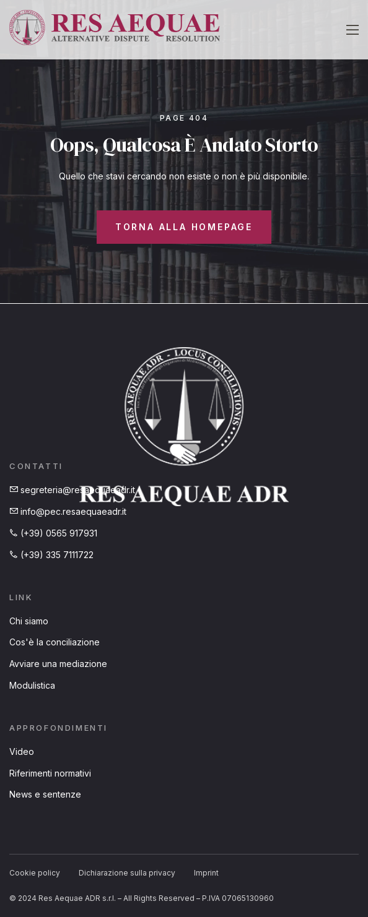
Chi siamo (28, 621)
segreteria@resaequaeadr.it (72, 489)
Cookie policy (34, 872)
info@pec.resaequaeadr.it (67, 511)
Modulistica (32, 685)
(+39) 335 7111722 (51, 554)
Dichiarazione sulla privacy (127, 872)
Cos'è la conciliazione (54, 642)
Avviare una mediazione (58, 663)
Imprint (206, 872)
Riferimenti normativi (50, 773)
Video (21, 751)
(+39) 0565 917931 (53, 533)
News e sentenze (45, 794)
